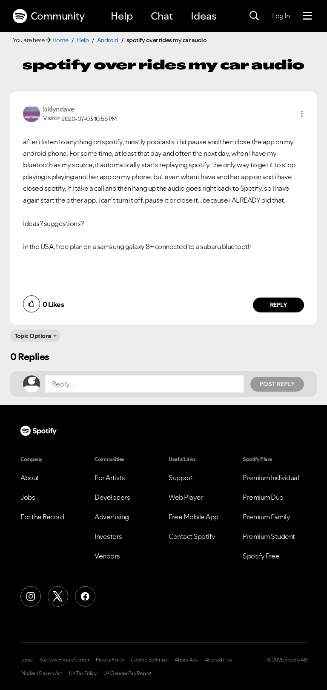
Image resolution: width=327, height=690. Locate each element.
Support (181, 477)
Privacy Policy (110, 659)
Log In (281, 15)
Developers (112, 497)
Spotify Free (261, 556)
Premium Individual (271, 477)
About (29, 477)
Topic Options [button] (33, 336)
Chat (162, 16)
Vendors (107, 556)
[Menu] (307, 16)
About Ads (186, 659)
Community (48, 16)
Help (122, 16)
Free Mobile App (193, 516)
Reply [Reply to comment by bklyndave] (278, 305)
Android (107, 40)
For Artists (110, 477)
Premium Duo (263, 497)
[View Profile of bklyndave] (59, 109)
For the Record (42, 516)
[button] (301, 113)
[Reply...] (144, 383)
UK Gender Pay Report (127, 673)
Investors (108, 536)
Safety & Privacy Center (64, 659)
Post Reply (277, 384)
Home (60, 40)
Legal (26, 659)
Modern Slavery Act (41, 673)
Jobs (27, 497)
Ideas (203, 16)
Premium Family (266, 516)
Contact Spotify (192, 536)
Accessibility (218, 659)
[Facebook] (85, 596)
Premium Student (269, 536)
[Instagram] (30, 596)
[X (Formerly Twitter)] (58, 596)
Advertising (112, 516)
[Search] (254, 16)
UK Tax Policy (83, 673)
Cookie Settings (149, 659)
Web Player (186, 497)
